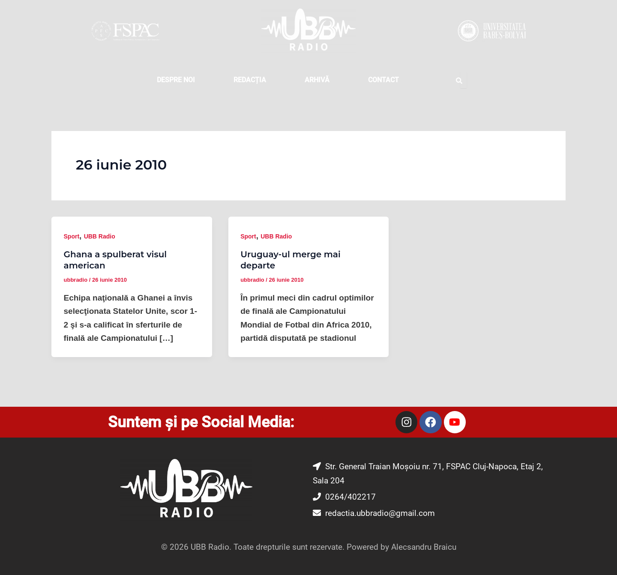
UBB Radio (99, 236)
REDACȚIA (250, 80)
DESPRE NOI (176, 80)
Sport (72, 236)
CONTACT (383, 80)
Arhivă (317, 80)
